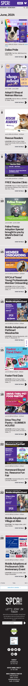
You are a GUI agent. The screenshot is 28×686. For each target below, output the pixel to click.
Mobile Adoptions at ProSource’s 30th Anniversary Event (16, 566)
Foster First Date (14, 375)
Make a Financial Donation (14, 674)
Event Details (19, 56)
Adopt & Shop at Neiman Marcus (14, 94)
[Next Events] (26, 583)
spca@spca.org (14, 662)
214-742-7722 (14, 664)
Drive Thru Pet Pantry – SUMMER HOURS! (15, 423)
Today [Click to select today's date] (14, 583)
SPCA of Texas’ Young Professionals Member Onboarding (16, 280)
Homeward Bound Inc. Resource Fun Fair (15, 472)
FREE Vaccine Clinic (16, 182)
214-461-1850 (14, 669)
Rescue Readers (14, 138)
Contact (14, 660)
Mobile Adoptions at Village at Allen (16, 519)
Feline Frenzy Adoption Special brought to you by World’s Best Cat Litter (14, 232)
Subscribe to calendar (13, 587)
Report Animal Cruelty (14, 668)
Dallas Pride (11, 49)
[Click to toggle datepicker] (8, 7)
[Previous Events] (2, 583)
